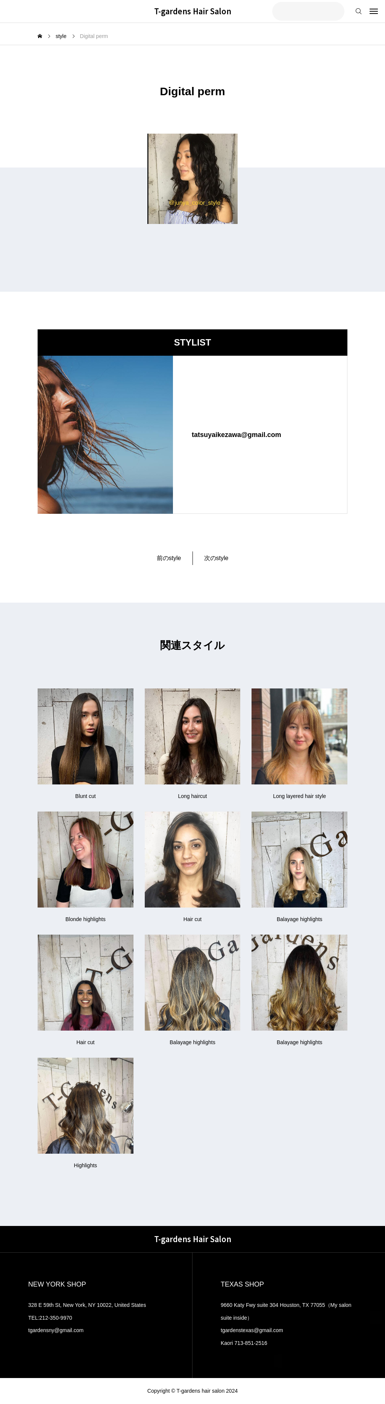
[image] (105, 435)
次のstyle (216, 558)
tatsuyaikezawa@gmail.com (236, 434)
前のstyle (169, 558)
